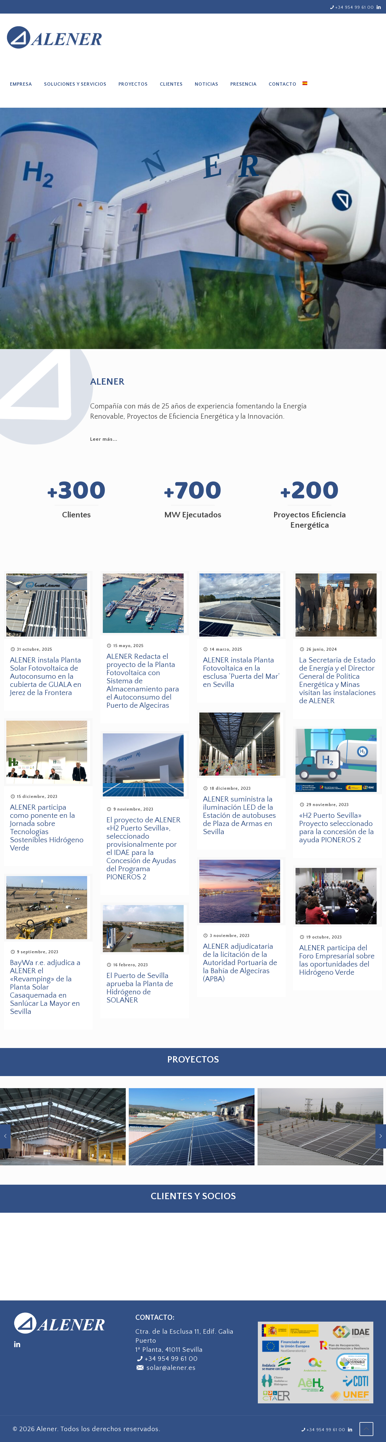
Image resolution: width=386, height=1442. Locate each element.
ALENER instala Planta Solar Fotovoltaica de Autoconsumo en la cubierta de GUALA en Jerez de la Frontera (45, 676)
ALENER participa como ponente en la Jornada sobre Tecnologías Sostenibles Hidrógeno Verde (47, 828)
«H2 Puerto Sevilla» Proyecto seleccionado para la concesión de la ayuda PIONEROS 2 (336, 828)
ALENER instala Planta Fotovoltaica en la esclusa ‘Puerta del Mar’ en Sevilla (241, 672)
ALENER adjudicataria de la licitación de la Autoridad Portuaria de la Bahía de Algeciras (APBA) (240, 962)
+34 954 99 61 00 (171, 1359)
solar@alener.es (165, 1368)
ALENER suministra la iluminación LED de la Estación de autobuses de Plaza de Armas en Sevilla (239, 815)
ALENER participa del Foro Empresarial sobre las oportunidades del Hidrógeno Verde (337, 960)
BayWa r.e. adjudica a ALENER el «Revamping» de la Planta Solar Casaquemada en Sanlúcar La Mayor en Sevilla (45, 987)
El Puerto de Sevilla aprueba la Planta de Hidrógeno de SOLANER (139, 988)
